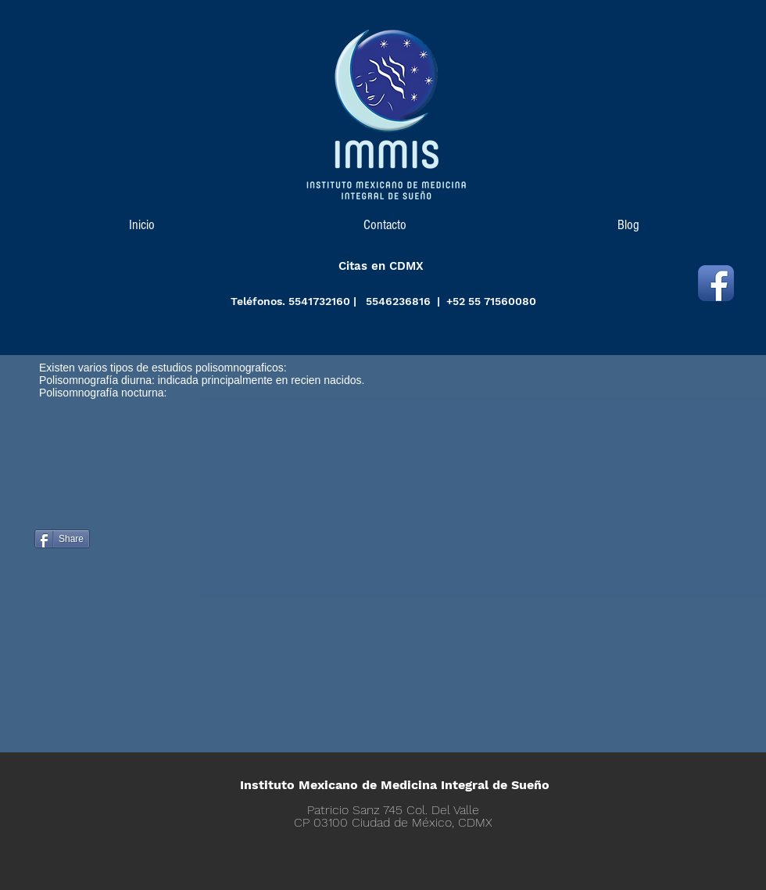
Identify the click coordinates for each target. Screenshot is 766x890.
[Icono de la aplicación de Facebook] (716, 283)
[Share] (62, 538)
